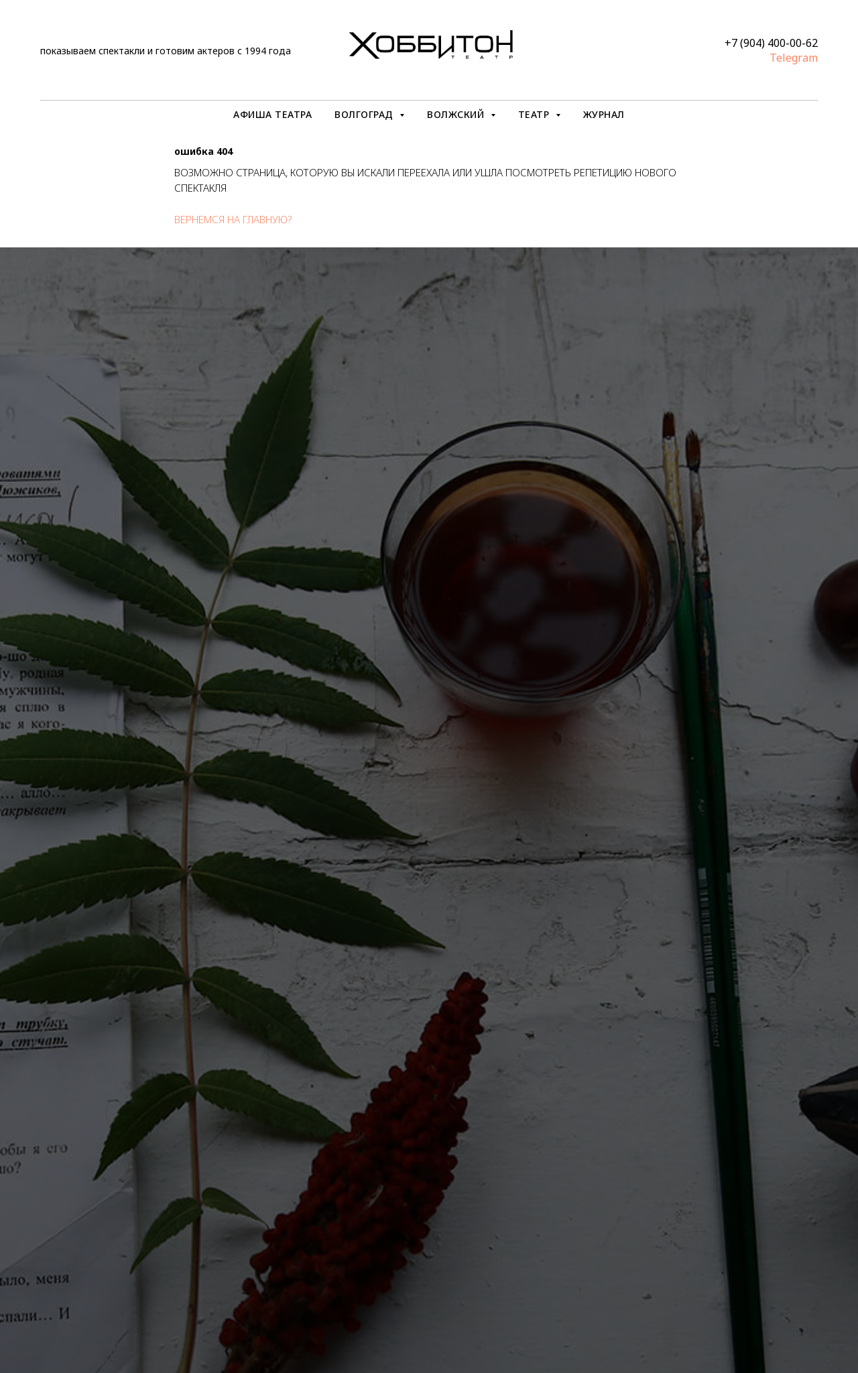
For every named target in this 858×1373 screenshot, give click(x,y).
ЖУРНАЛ (604, 114)
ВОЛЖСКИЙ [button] (457, 114)
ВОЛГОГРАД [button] (365, 114)
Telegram (794, 57)
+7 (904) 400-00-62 (771, 43)
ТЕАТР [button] (535, 114)
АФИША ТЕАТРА (272, 114)
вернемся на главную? (233, 219)
